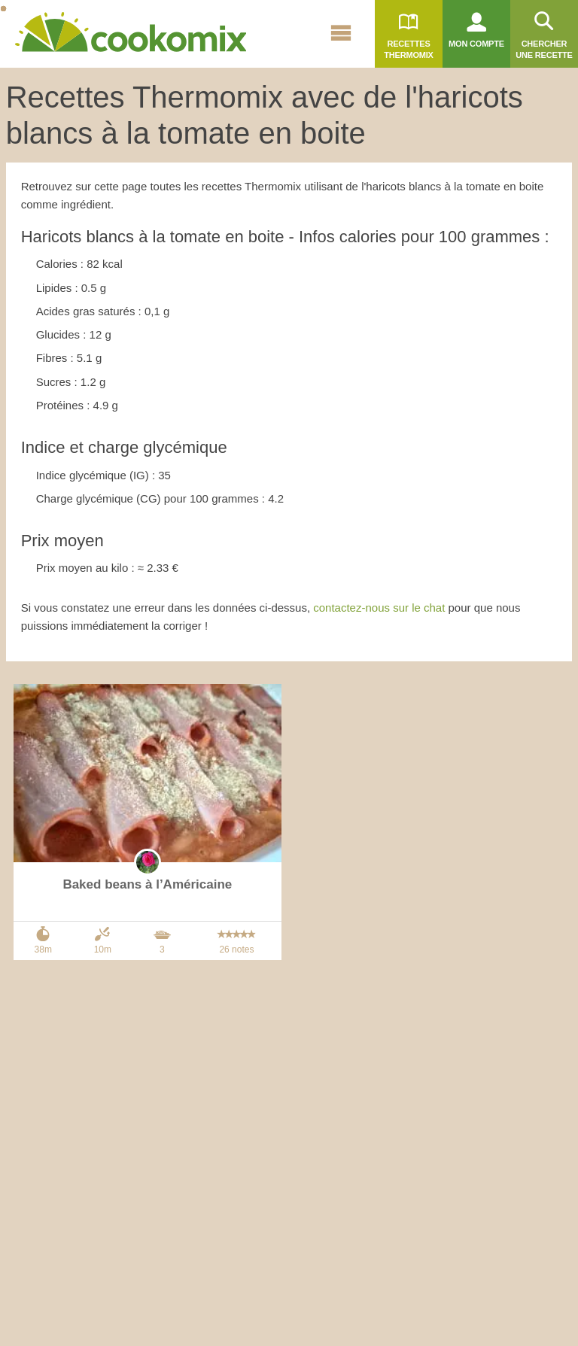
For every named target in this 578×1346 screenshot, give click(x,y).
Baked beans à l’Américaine (147, 884)
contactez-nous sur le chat (379, 607)
